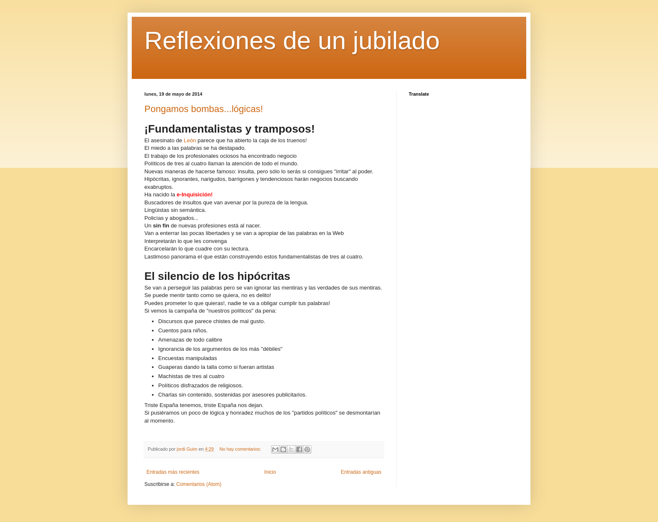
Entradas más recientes (172, 472)
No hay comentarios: (240, 449)
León (190, 140)
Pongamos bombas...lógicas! (203, 109)
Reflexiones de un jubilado (292, 40)
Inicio (270, 472)
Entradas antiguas (361, 472)
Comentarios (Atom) (198, 484)
